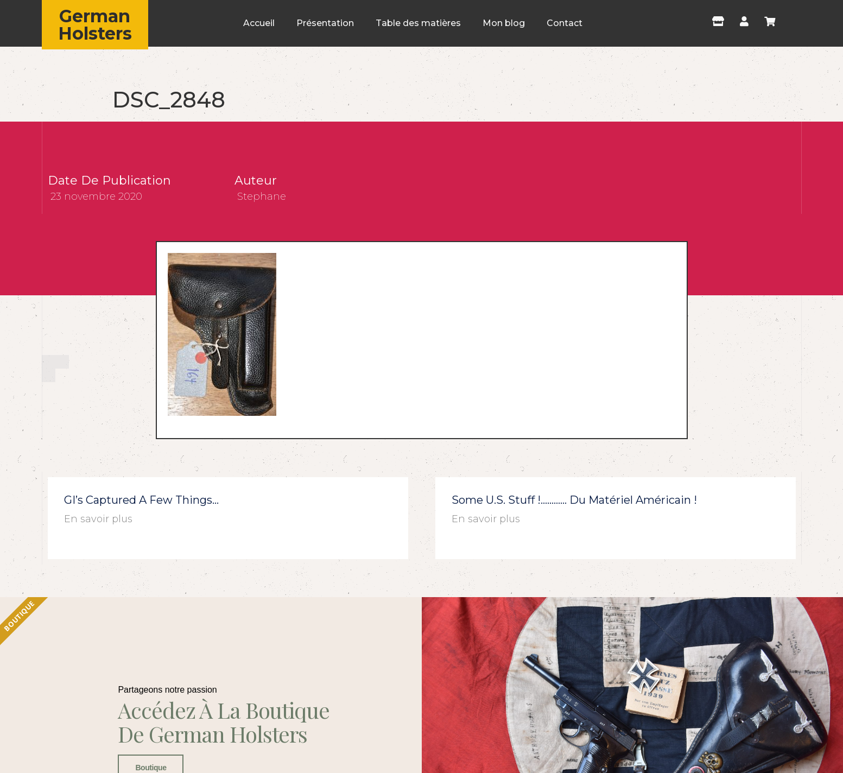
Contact (564, 23)
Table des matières (418, 23)
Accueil (259, 23)
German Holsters (95, 24)
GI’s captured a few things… (141, 499)
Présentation (325, 23)
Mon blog (504, 23)
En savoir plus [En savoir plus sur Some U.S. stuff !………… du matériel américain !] (486, 519)
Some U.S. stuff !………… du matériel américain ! (574, 499)
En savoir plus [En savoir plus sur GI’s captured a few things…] (98, 519)
